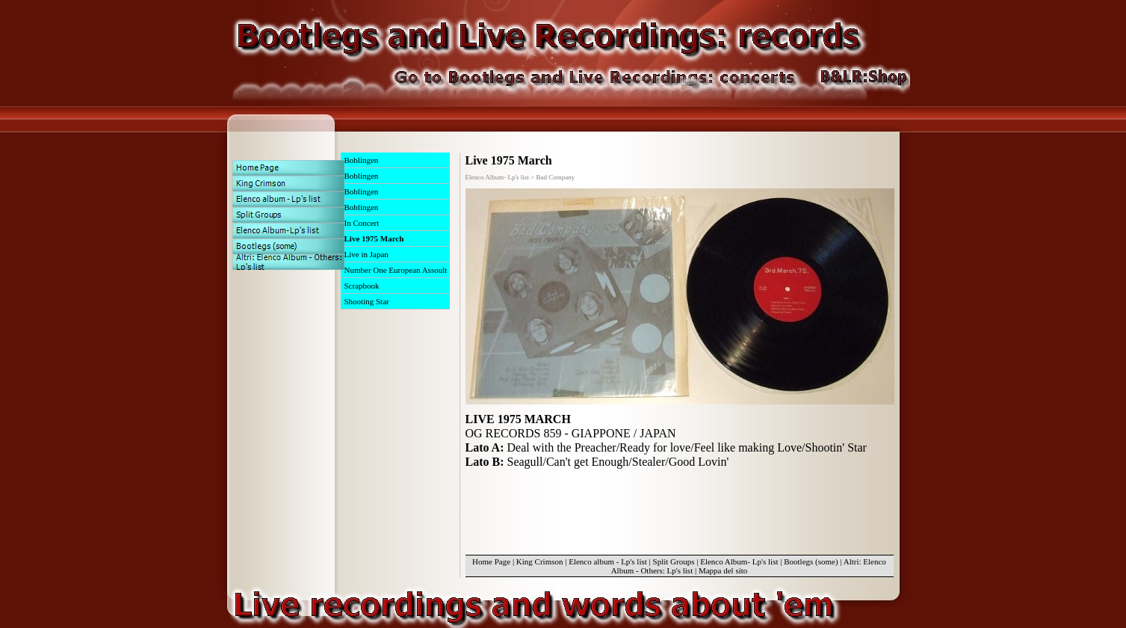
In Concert (362, 222)
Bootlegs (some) (811, 561)
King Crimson (539, 561)
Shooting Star (366, 301)
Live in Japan (366, 254)
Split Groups (674, 561)
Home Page (491, 561)
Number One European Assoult (396, 269)
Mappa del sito (723, 570)
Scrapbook (362, 285)
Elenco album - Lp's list (608, 561)
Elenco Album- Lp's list (739, 561)
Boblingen (361, 160)
